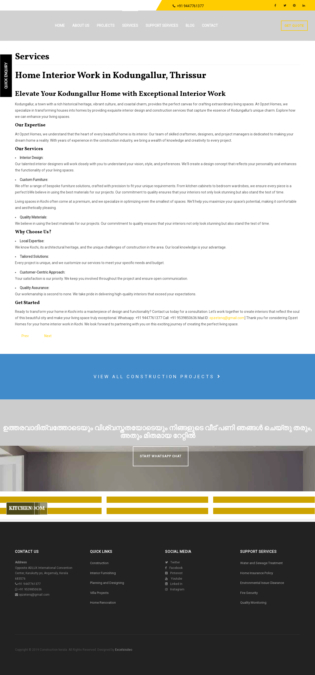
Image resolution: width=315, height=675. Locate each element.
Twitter (172, 562)
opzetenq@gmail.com (226, 318)
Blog (190, 26)
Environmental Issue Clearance (262, 583)
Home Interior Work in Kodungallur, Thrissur (110, 76)
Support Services (162, 26)
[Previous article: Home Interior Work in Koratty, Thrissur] (25, 336)
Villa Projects (99, 593)
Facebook (174, 568)
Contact (210, 26)
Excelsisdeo (123, 649)
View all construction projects (158, 376)
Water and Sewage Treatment (261, 563)
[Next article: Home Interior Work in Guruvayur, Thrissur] (48, 336)
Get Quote (294, 26)
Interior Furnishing (103, 573)
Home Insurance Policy (256, 573)
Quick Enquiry (6, 76)
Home (60, 26)
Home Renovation (103, 602)
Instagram (174, 589)
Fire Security (249, 593)
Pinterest (174, 573)
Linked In (173, 584)
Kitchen (20, 518)
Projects (106, 26)
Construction (99, 563)
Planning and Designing (107, 583)
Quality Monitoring (253, 602)
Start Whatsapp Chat (161, 456)
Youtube (173, 578)
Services (130, 26)
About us (80, 26)
